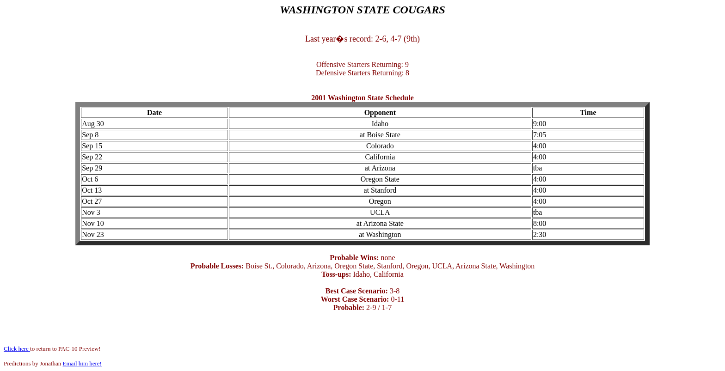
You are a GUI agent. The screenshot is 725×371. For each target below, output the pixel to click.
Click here (17, 348)
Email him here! (81, 363)
